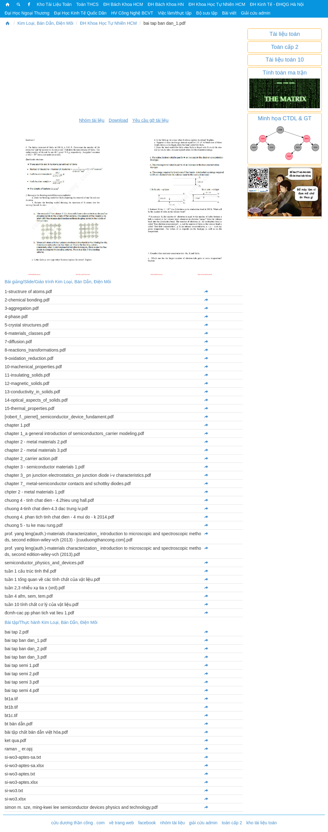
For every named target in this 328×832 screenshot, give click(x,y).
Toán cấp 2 (284, 47)
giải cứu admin (203, 822)
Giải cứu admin (255, 13)
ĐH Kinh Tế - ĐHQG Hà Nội (277, 4)
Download (118, 120)
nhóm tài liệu (172, 822)
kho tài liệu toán (261, 822)
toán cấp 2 (232, 822)
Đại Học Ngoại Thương (27, 13)
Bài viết (229, 13)
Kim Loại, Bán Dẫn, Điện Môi (45, 23)
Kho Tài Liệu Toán (54, 4)
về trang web (121, 822)
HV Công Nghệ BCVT (132, 13)
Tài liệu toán (284, 34)
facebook (147, 822)
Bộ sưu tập (206, 13)
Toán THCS (87, 4)
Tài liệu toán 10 (285, 60)
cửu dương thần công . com (78, 822)
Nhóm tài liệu (91, 120)
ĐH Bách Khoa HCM (123, 4)
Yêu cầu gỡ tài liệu (150, 120)
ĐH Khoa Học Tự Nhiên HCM (217, 4)
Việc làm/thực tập (175, 13)
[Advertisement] (123, 71)
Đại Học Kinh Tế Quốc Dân (80, 13)
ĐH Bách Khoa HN (166, 4)
